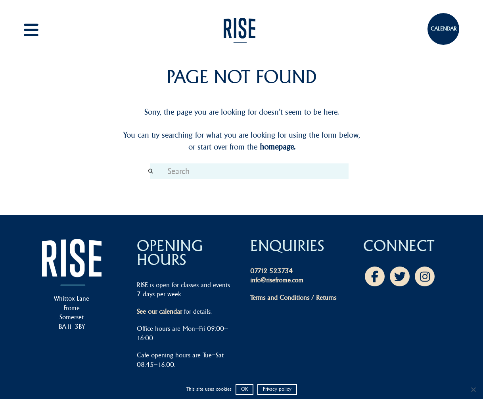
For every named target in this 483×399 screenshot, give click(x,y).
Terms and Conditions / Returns (293, 297)
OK (244, 389)
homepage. (277, 147)
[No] (473, 389)
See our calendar (159, 311)
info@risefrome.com (276, 280)
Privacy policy (277, 389)
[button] (40, 29)
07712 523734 (271, 271)
